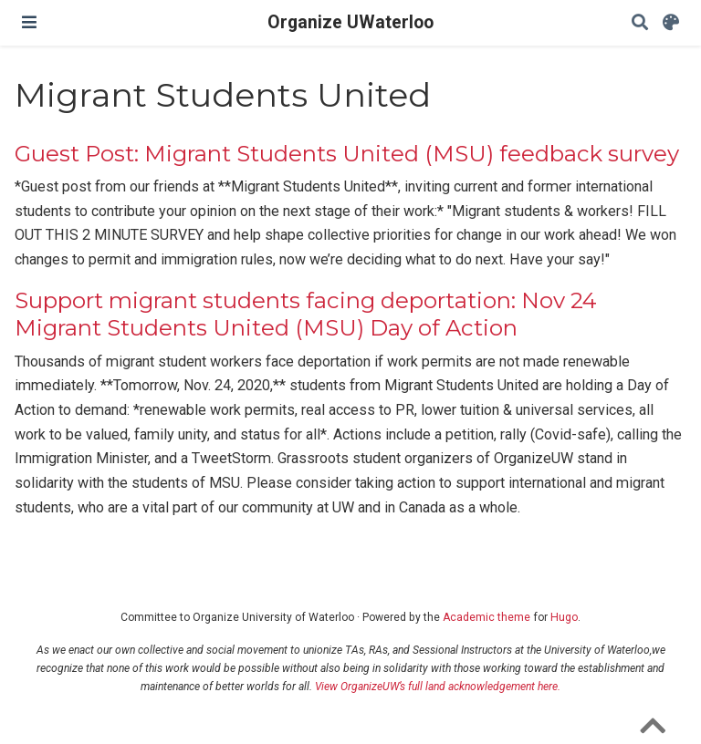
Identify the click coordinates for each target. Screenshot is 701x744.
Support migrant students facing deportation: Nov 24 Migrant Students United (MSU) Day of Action (306, 314)
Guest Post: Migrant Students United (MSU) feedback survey (347, 153)
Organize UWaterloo (350, 22)
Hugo (564, 617)
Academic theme (486, 617)
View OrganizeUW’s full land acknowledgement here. (437, 686)
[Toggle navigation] (29, 22)
